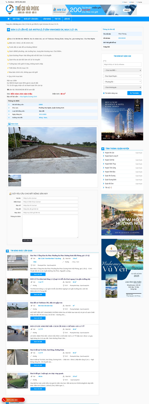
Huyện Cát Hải (109, 160)
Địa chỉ (18, 205)
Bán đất (41, 111)
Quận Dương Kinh (58, 108)
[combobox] (122, 76)
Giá (35, 258)
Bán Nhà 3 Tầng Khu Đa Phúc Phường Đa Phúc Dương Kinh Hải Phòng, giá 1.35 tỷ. (60, 255)
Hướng (68, 262)
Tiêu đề (18, 209)
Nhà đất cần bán (31, 19)
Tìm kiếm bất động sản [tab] (122, 56)
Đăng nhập (136, 2)
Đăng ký (125, 2)
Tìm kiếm (134, 93)
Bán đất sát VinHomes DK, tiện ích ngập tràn (46, 303)
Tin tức (58, 19)
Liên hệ (67, 19)
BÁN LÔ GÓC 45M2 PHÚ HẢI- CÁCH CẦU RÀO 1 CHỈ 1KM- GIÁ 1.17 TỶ (57, 326)
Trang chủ (9, 24)
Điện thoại (17, 202)
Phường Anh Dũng (74, 285)
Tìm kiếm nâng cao (111, 93)
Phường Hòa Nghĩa (45, 108)
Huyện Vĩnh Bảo (110, 172)
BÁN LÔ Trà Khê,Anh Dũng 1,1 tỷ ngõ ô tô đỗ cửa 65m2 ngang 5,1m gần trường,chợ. (60, 279)
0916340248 (122, 38)
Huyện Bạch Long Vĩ (111, 156)
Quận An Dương (110, 176)
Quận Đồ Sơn (109, 184)
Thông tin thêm (15, 216)
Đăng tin (114, 2)
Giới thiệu (16, 19)
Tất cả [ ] (108, 187)
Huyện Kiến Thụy (110, 164)
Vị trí (35, 265)
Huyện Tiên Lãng (110, 168)
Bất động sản (17, 24)
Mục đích (18, 212)
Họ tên (18, 198)
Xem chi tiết (38, 274)
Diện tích (69, 258)
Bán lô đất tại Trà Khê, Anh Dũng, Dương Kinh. (47, 350)
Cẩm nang (47, 19)
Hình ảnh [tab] (13, 124)
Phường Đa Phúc (42, 265)
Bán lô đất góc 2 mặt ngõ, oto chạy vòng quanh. (47, 373)
